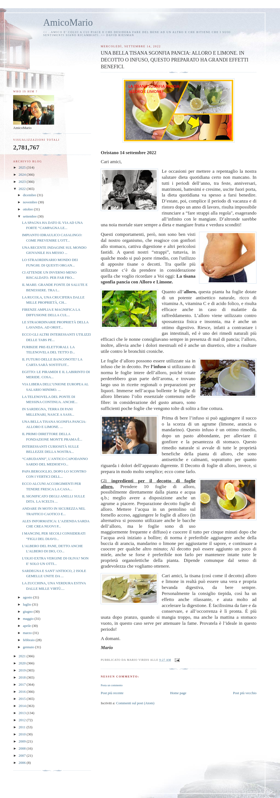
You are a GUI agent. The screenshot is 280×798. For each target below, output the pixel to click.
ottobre (28, 209)
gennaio (29, 647)
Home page (178, 693)
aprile (27, 626)
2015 (23, 699)
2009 (23, 741)
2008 (23, 748)
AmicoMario (68, 22)
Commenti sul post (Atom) (135, 703)
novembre (30, 202)
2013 (23, 713)
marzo (28, 633)
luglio (27, 604)
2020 (23, 663)
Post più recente (112, 693)
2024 (23, 174)
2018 (23, 677)
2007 (23, 755)
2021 (23, 656)
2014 (23, 706)
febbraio (29, 640)
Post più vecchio (244, 693)
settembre (30, 216)
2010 (23, 734)
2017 (23, 684)
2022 (23, 189)
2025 (23, 167)
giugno (28, 611)
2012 (23, 720)
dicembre (30, 195)
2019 (23, 670)
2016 (23, 692)
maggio (28, 619)
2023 (23, 182)
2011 (23, 727)
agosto (28, 597)
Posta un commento (111, 685)
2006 (23, 763)
